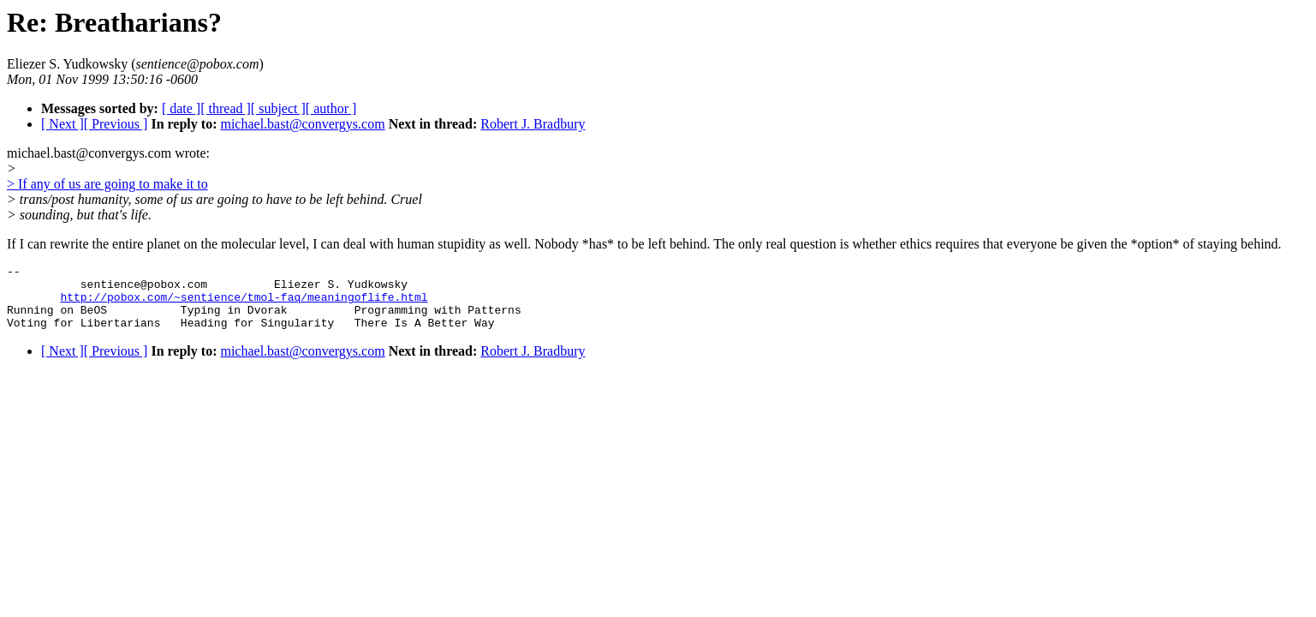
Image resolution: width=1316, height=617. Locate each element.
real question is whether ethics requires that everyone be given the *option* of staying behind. (1024, 244)
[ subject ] (278, 108)
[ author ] (331, 108)
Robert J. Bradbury (532, 124)
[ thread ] (225, 108)
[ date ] (181, 108)
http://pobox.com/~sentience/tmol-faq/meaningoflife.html (243, 304)
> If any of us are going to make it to (107, 184)
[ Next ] (62, 124)
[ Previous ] (116, 124)
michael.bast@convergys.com (302, 124)
